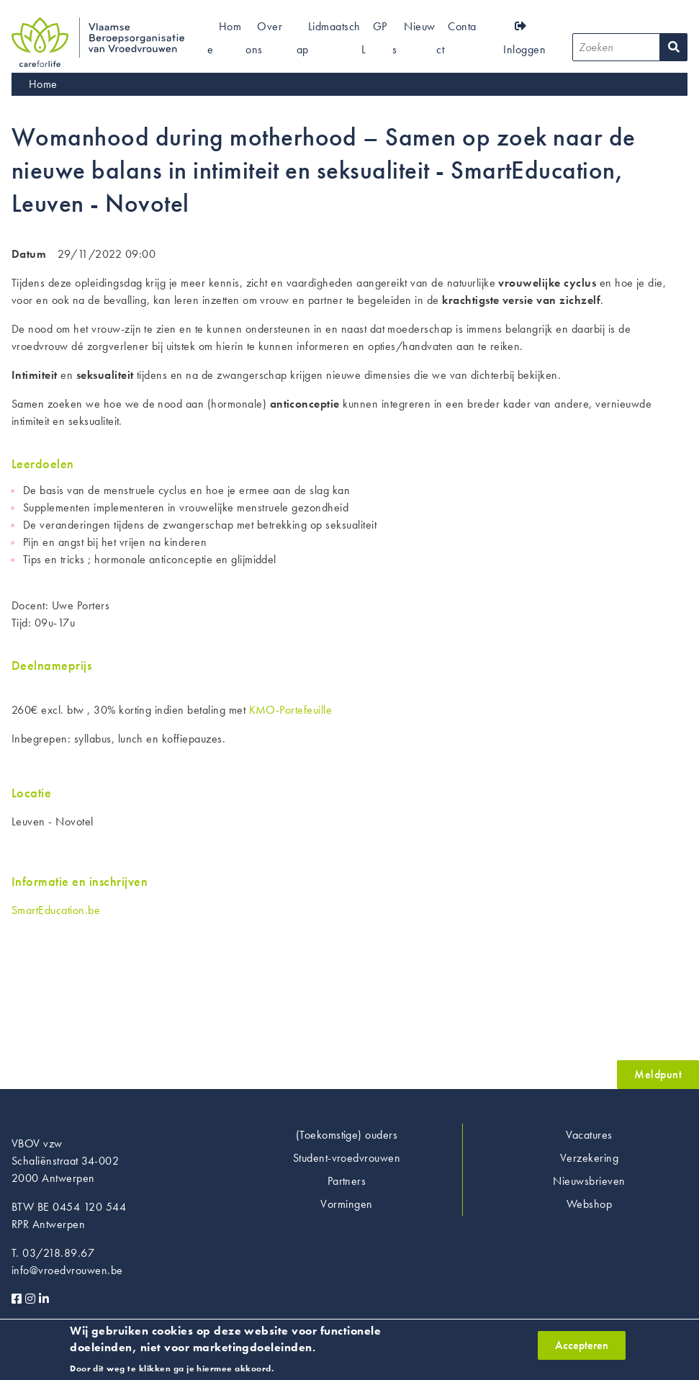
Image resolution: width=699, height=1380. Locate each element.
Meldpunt (658, 1074)
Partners (347, 1180)
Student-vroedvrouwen (347, 1157)
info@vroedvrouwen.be (67, 1270)
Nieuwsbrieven (589, 1180)
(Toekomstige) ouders (347, 1134)
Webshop (589, 1203)
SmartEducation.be (56, 910)
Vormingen (346, 1203)
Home (43, 83)
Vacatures (589, 1134)
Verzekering (589, 1157)
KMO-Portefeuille (291, 709)
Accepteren (581, 1349)
